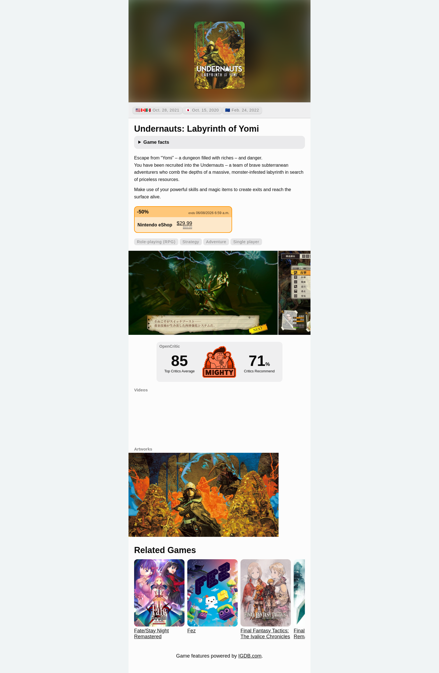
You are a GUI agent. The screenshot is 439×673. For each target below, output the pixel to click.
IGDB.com (249, 656)
